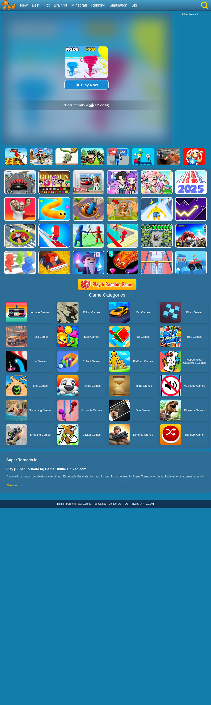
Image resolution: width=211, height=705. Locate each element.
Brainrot (60, 5)
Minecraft (79, 5)
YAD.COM (148, 503)
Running (98, 5)
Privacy (135, 503)
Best (35, 5)
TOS (125, 503)
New (24, 5)
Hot (47, 5)
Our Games (84, 503)
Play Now (86, 85)
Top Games (99, 503)
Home (60, 503)
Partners (71, 503)
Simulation (118, 5)
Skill (134, 5)
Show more (14, 485)
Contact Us (114, 503)
